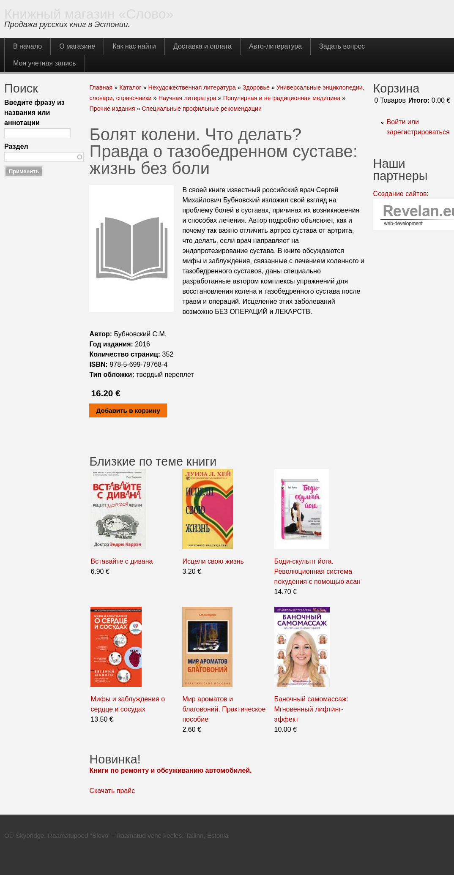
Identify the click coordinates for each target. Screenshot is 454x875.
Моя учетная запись (44, 63)
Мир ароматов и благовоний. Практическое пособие (223, 709)
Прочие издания (112, 108)
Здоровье (256, 87)
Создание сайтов (400, 193)
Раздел (16, 146)
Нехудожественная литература (191, 87)
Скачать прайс (112, 790)
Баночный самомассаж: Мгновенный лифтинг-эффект (311, 709)
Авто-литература (275, 46)
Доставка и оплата (202, 46)
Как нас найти (134, 46)
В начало (27, 46)
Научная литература (187, 98)
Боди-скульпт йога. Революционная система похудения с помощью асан (317, 571)
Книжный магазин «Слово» (88, 14)
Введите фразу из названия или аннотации (34, 112)
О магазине (77, 46)
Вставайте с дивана (121, 561)
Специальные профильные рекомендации (202, 108)
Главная (100, 87)
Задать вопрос (342, 46)
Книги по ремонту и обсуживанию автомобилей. (170, 770)
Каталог (130, 87)
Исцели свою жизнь (212, 561)
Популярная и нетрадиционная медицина (282, 98)
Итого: (418, 100)
